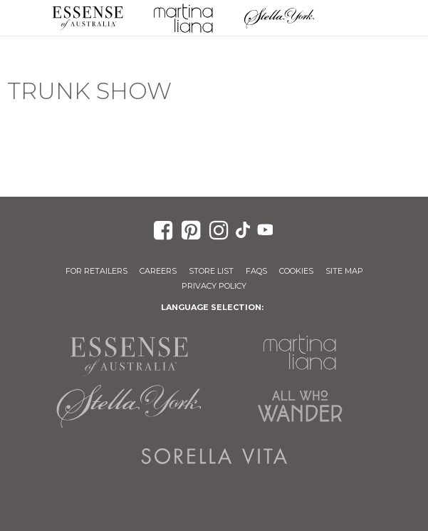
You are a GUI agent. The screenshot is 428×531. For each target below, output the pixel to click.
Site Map (344, 271)
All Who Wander (299, 406)
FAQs (256, 271)
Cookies (296, 271)
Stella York (279, 18)
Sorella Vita (214, 456)
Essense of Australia (87, 18)
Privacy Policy (214, 286)
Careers (158, 271)
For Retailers (96, 271)
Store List (211, 271)
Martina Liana (183, 18)
